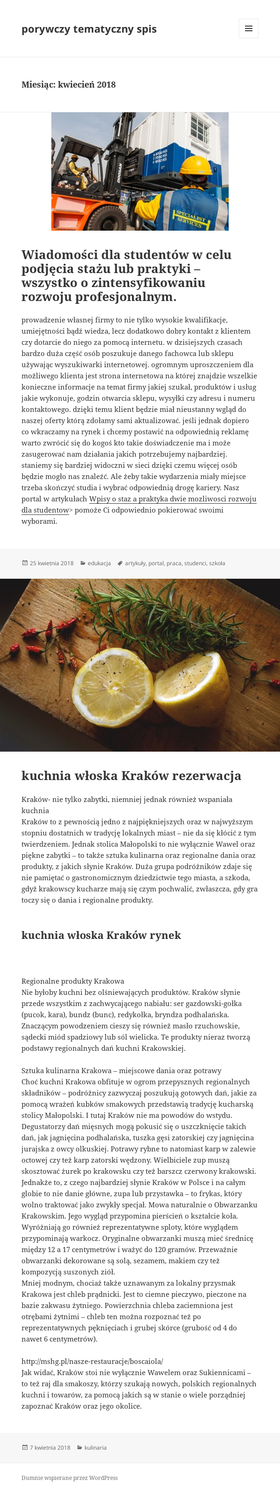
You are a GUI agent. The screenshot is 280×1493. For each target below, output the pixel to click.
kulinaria (95, 1448)
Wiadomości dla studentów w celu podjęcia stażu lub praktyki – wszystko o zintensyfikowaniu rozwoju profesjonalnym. (126, 275)
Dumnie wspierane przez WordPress (69, 1478)
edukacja (99, 563)
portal (156, 563)
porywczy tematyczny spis (89, 28)
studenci (195, 563)
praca (174, 563)
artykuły (135, 563)
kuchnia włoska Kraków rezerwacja (131, 775)
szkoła (217, 563)
